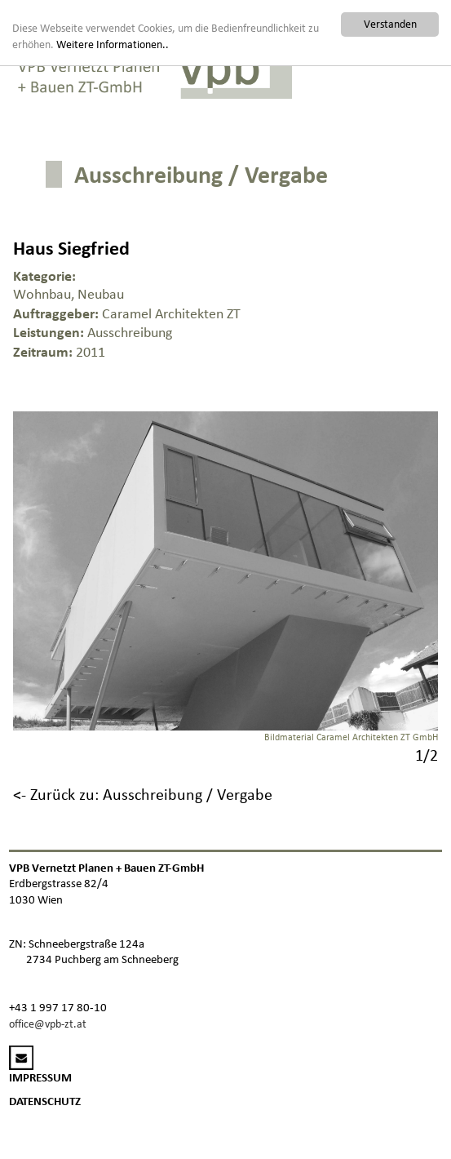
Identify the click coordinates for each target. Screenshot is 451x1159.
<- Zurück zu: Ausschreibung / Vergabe (142, 794)
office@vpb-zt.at (47, 1024)
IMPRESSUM (40, 1078)
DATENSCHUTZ (45, 1101)
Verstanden (390, 24)
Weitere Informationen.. (112, 44)
